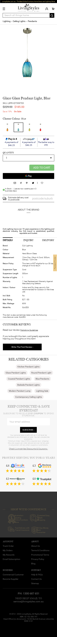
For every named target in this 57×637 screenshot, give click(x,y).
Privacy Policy (37, 559)
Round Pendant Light (41, 373)
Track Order (8, 546)
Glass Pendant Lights (16, 373)
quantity (8, 152)
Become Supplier (10, 579)
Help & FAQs (37, 574)
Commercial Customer (13, 574)
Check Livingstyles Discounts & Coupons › (28, 449)
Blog (33, 563)
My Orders (7, 550)
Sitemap (35, 583)
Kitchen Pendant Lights (28, 366)
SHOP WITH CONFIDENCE (28, 509)
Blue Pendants (42, 379)
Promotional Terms (40, 555)
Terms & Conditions (40, 550)
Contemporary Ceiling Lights (28, 397)
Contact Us (36, 579)
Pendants (32, 21)
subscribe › (28, 430)
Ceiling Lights (19, 21)
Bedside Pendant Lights (28, 385)
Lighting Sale (42, 391)
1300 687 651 (31, 593)
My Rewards (8, 555)
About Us (35, 546)
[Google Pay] (28, 176)
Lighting (6, 21)
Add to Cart (41, 167)
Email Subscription (11, 559)
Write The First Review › (22, 347)
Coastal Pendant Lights (19, 379)
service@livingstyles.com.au (28, 601)
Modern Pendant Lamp (20, 391)
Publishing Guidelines (29, 330)
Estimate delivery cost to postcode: (18, 198)
